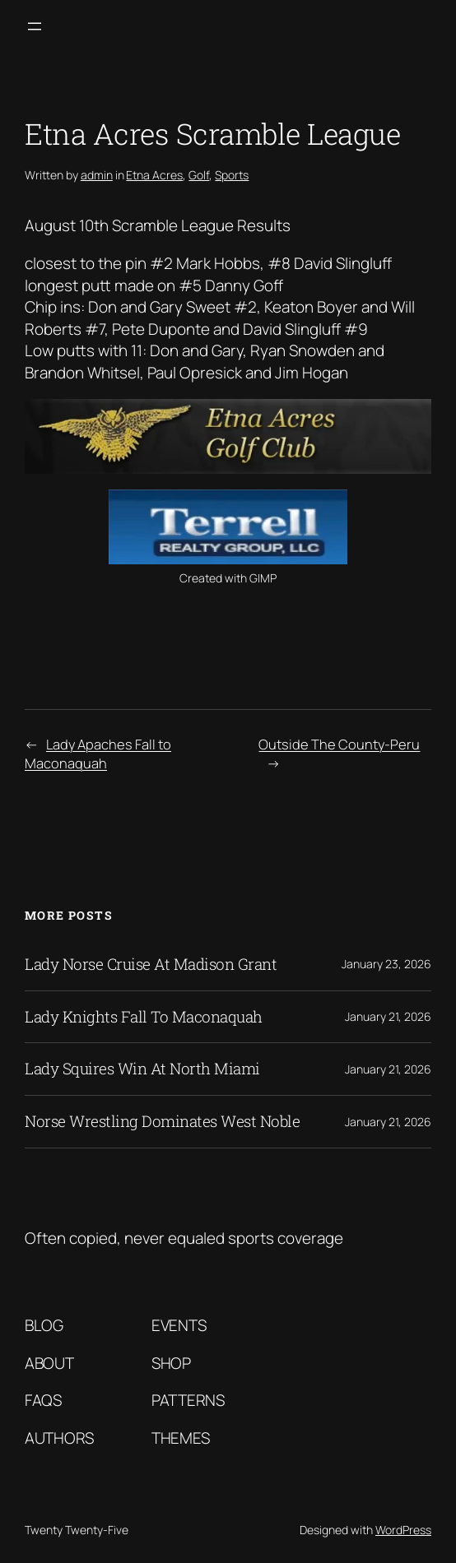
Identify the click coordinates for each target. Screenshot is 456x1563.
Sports (232, 175)
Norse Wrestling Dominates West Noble (162, 1121)
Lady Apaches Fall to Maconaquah (98, 753)
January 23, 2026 (386, 964)
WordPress (403, 1529)
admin (97, 175)
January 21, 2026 (388, 1016)
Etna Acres (154, 175)
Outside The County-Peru (339, 744)
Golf (198, 175)
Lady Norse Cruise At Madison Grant (151, 964)
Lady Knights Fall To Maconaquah (144, 1017)
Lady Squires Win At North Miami (142, 1069)
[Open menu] (34, 26)
